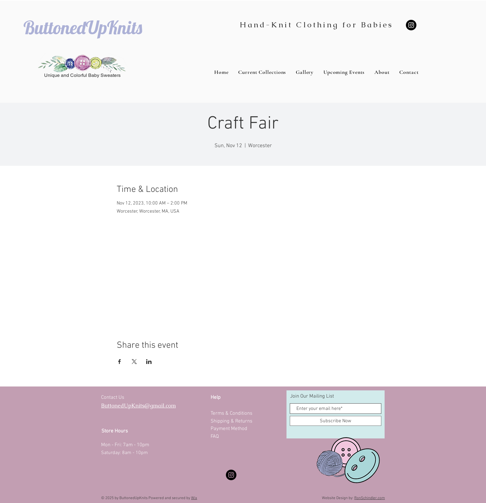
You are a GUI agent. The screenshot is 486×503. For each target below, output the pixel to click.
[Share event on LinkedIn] (149, 361)
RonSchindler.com (369, 498)
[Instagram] (411, 25)
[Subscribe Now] (335, 421)
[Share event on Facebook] (119, 361)
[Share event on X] (134, 361)
